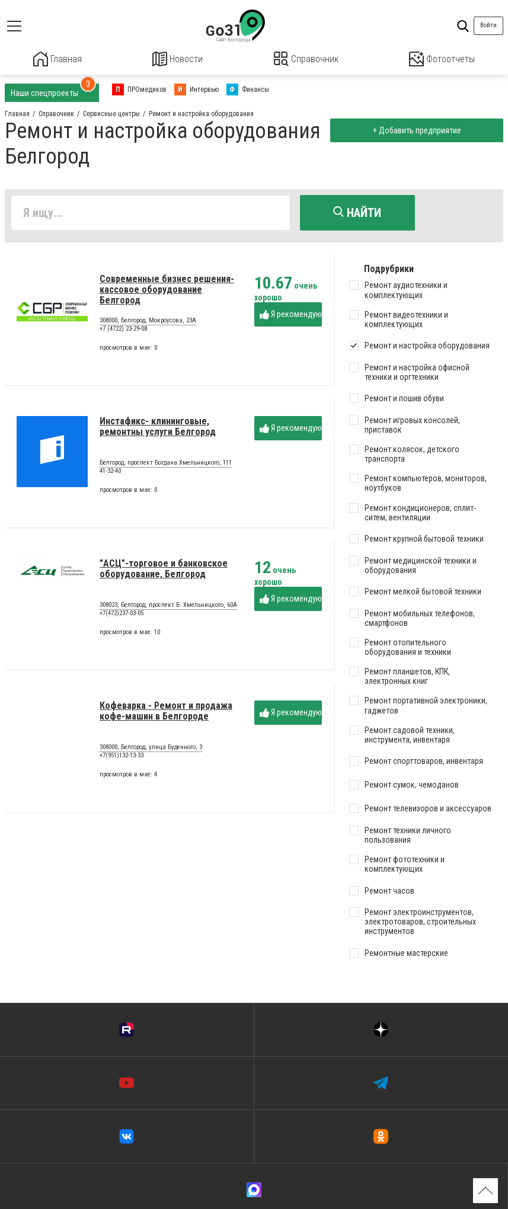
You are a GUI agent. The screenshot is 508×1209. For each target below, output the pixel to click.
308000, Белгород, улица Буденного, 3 (151, 751)
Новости (177, 59)
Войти (488, 25)
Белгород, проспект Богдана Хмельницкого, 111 (166, 467)
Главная (57, 59)
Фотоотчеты (442, 59)
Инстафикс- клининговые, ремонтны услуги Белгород (158, 430)
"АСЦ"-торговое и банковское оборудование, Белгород (164, 572)
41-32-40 (110, 474)
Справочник (306, 59)
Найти (357, 211)
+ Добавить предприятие (414, 129)
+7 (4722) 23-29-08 (123, 332)
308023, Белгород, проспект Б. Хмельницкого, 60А (168, 609)
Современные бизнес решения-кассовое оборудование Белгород (167, 293)
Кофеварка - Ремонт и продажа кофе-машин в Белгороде (166, 714)
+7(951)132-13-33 (121, 759)
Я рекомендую (291, 318)
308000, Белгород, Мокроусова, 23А (148, 324)
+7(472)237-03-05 (121, 617)
